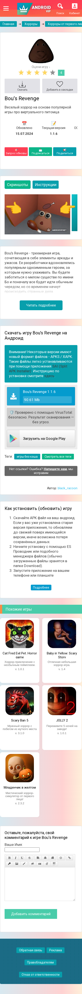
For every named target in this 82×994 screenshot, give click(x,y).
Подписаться (40, 151)
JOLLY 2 (62, 720)
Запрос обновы (16, 151)
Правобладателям (40, 969)
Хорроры (30, 24)
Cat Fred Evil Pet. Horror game (20, 654)
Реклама (55, 956)
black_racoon (67, 488)
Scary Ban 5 (19, 720)
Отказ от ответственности (40, 981)
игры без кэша (27, 456)
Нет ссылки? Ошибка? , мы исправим (41, 471)
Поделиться (64, 151)
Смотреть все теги (58, 456)
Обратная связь (30, 956)
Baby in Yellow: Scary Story (62, 654)
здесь (49, 376)
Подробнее (41, 587)
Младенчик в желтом (20, 787)
